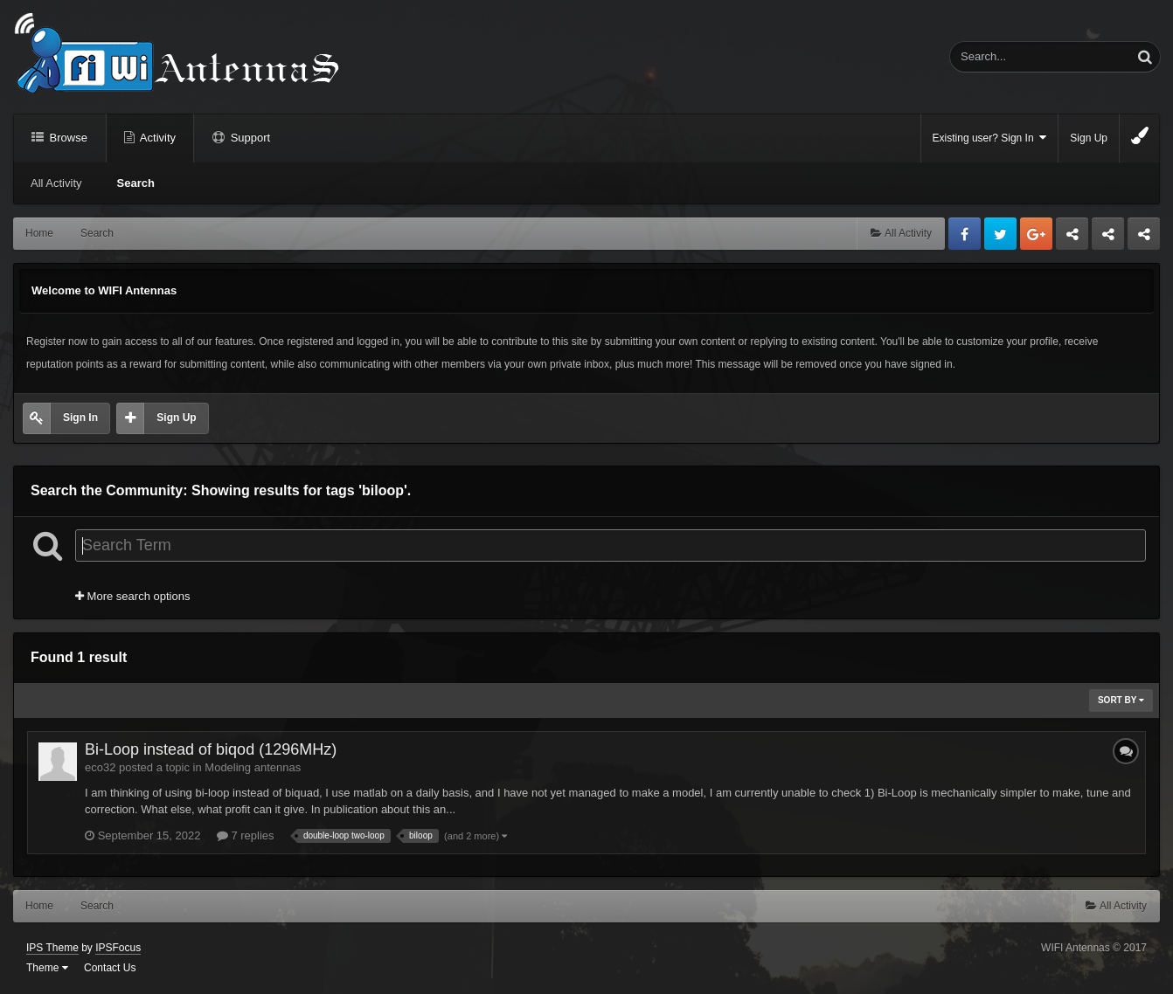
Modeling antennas (253, 767)
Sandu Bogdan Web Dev (1144, 238)
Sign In (80, 417)
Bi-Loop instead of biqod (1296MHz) (211, 749)
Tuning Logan (1108, 238)
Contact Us (109, 968)
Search (136, 183)
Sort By (1121, 700)
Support (248, 137)
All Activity (56, 183)
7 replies (245, 835)
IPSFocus (118, 948)
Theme (47, 968)
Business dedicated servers (1072, 238)
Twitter (1000, 233)
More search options (132, 596)
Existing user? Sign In (990, 137)
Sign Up (1088, 138)
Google (1036, 233)
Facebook (964, 233)
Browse (66, 137)
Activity (156, 137)
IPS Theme (52, 948)
